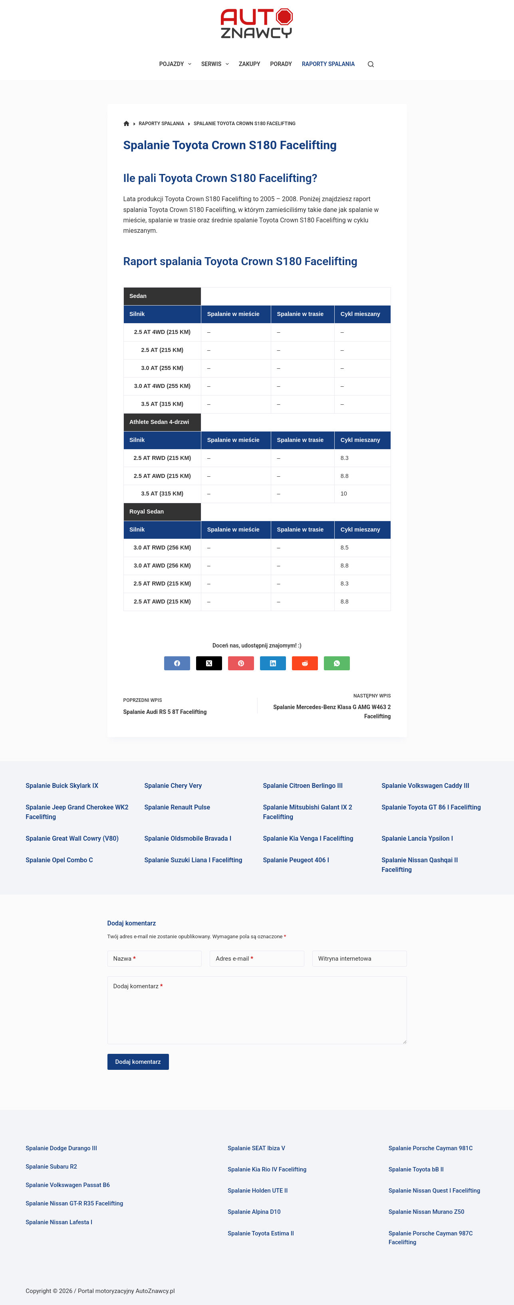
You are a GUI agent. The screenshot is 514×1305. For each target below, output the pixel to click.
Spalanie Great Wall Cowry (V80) (72, 838)
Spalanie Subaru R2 (51, 1166)
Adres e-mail (234, 959)
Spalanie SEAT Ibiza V (256, 1148)
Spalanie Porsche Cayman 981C (431, 1148)
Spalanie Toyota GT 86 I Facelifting (431, 807)
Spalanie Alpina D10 (254, 1211)
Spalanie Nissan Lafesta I (59, 1222)
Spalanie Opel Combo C (59, 860)
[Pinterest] (241, 663)
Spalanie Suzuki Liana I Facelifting (193, 860)
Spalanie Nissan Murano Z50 (426, 1211)
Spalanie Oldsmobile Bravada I (187, 838)
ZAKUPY (249, 64)
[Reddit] (305, 663)
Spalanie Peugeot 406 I (296, 860)
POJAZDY (176, 64)
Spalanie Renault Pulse (177, 807)
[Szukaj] (371, 64)
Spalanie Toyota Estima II (261, 1233)
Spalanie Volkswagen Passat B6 (68, 1185)
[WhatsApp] (337, 663)
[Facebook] (177, 663)
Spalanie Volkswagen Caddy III (426, 785)
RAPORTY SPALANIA (328, 64)
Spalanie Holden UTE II (258, 1190)
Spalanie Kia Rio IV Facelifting (267, 1169)
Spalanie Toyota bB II (416, 1169)
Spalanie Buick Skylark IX (62, 785)
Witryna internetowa (344, 958)
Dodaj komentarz (138, 986)
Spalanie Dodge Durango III (61, 1148)
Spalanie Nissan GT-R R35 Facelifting (74, 1203)
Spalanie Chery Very (173, 785)
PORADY (281, 64)
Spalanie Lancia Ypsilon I (417, 838)
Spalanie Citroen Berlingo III (303, 785)
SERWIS (216, 64)
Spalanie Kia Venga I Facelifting (308, 838)
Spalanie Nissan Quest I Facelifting (434, 1190)
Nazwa (124, 959)
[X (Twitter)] (209, 663)
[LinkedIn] (273, 663)
